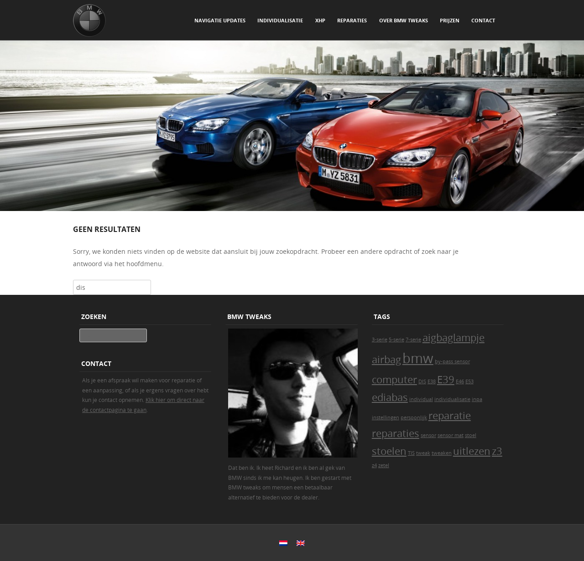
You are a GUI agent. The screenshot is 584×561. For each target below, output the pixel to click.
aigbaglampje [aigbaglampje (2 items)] (453, 337)
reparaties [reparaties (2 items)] (395, 433)
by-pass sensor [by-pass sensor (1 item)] (452, 361)
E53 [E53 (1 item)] (469, 381)
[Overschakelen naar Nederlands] (283, 543)
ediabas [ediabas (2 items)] (390, 397)
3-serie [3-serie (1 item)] (379, 339)
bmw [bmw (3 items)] (417, 358)
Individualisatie (280, 20)
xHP (320, 20)
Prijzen (449, 20)
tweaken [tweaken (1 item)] (442, 453)
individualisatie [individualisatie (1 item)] (452, 399)
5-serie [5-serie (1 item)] (396, 339)
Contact (483, 20)
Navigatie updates (219, 20)
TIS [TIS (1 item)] (411, 453)
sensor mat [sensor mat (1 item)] (451, 435)
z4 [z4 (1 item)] (374, 465)
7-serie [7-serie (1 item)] (413, 339)
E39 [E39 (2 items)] (445, 379)
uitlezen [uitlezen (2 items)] (471, 451)
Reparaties (352, 20)
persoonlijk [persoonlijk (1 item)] (414, 417)
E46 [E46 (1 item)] (460, 381)
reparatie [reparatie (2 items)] (449, 415)
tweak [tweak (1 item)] (423, 453)
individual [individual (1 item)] (421, 399)
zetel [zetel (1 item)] (383, 465)
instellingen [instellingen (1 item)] (385, 417)
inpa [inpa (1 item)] (477, 399)
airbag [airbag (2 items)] (386, 359)
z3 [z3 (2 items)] (497, 451)
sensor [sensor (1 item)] (428, 435)
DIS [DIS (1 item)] (422, 381)
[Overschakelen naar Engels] (300, 543)
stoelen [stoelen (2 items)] (389, 451)
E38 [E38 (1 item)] (432, 381)
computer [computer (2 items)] (394, 379)
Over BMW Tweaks (403, 20)
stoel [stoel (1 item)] (470, 435)
